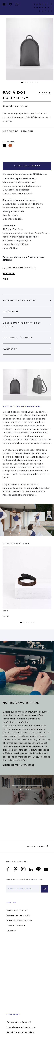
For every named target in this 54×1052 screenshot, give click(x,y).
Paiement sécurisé (18, 1022)
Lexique (11, 931)
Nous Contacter (17, 910)
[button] (22, 82)
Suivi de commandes (20, 1032)
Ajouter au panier (27, 166)
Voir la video (27, 790)
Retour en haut (37, 846)
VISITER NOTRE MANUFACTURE (18, 765)
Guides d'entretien (19, 920)
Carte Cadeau (15, 926)
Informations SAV (18, 915)
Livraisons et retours (20, 1027)
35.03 (6, 616)
